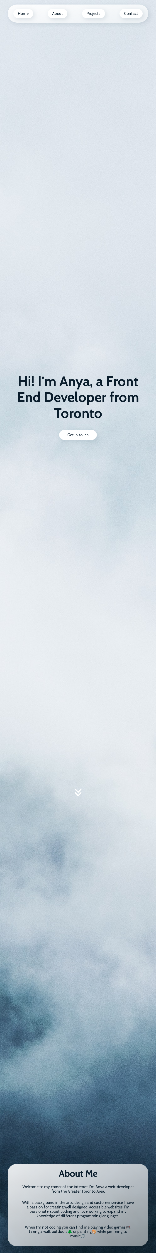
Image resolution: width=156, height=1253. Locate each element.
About (57, 13)
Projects (93, 13)
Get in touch (78, 434)
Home (23, 13)
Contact (131, 13)
